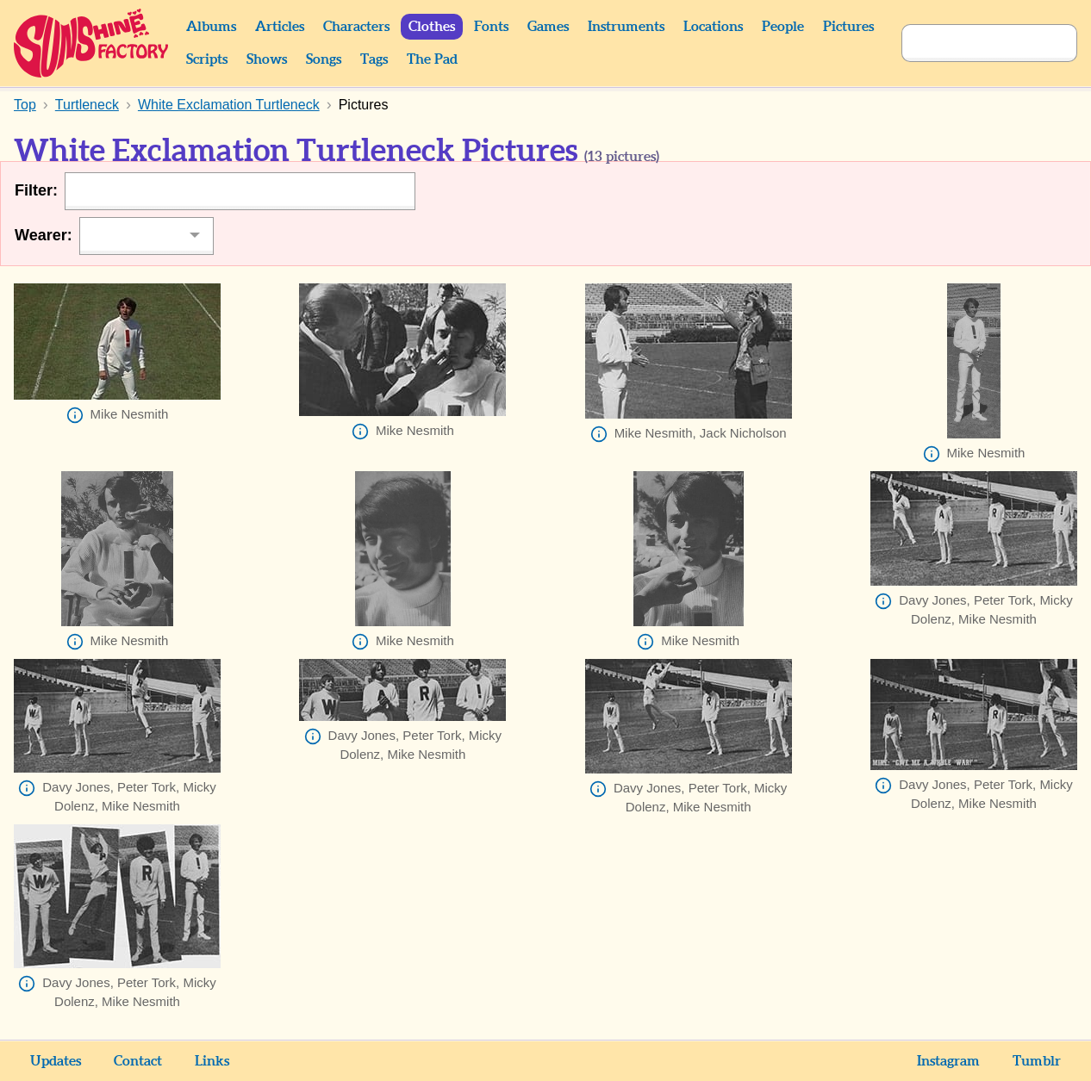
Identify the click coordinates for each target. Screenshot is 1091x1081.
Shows (266, 59)
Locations (713, 27)
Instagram (948, 1061)
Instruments (626, 27)
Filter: (36, 190)
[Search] (970, 43)
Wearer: (43, 235)
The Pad (432, 59)
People (783, 27)
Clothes (431, 27)
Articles (279, 27)
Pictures (848, 27)
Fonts (491, 27)
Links (212, 1061)
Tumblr (1037, 1061)
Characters (356, 27)
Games (548, 27)
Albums (211, 27)
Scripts (207, 59)
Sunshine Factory (92, 43)
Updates (55, 1061)
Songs (323, 59)
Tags (374, 59)
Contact (138, 1061)
